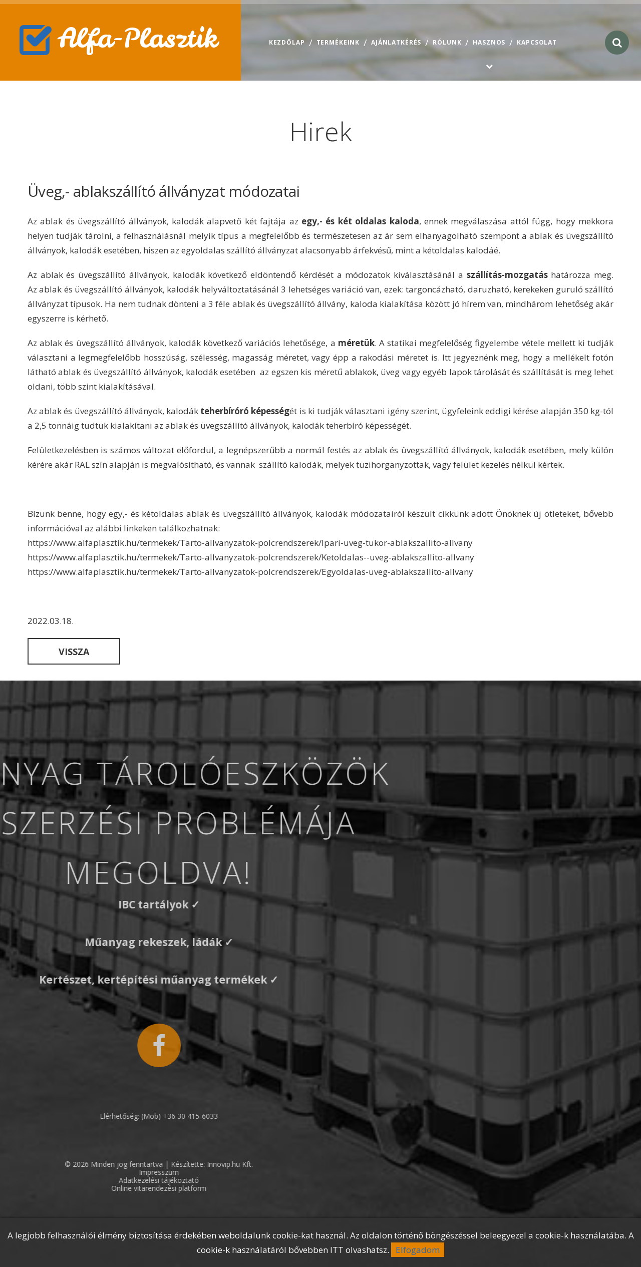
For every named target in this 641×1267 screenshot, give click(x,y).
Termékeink (338, 42)
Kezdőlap (287, 42)
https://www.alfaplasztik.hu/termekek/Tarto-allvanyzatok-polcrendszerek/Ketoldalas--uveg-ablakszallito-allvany (251, 557)
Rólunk (447, 42)
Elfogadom (418, 1249)
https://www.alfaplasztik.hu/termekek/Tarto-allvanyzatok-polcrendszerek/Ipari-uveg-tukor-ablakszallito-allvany (250, 542)
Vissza (74, 652)
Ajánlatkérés (396, 42)
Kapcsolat (537, 42)
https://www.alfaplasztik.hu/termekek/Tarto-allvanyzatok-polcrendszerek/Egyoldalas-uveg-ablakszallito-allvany (250, 571)
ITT (337, 1249)
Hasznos (489, 42)
